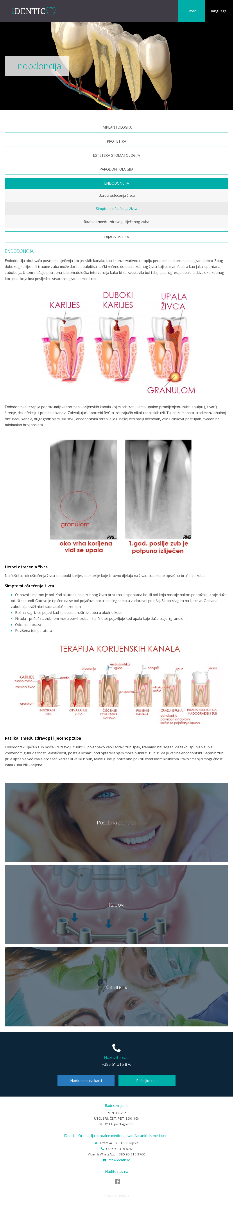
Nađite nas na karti (86, 1080)
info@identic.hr (119, 1160)
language (219, 11)
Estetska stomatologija (116, 155)
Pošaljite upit (147, 1080)
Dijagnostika (116, 237)
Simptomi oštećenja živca (116, 208)
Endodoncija (116, 183)
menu (194, 11)
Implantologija (117, 127)
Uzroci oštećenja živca (117, 195)
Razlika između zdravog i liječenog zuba (116, 221)
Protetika (116, 141)
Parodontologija (116, 169)
